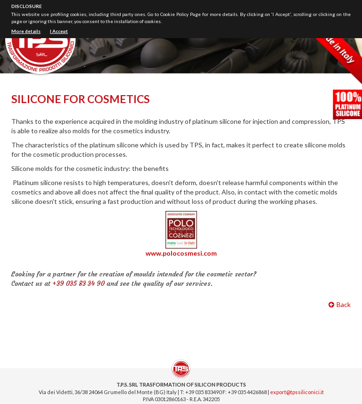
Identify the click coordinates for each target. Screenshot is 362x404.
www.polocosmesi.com (181, 253)
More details (26, 31)
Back (340, 304)
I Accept (59, 31)
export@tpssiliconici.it (297, 392)
